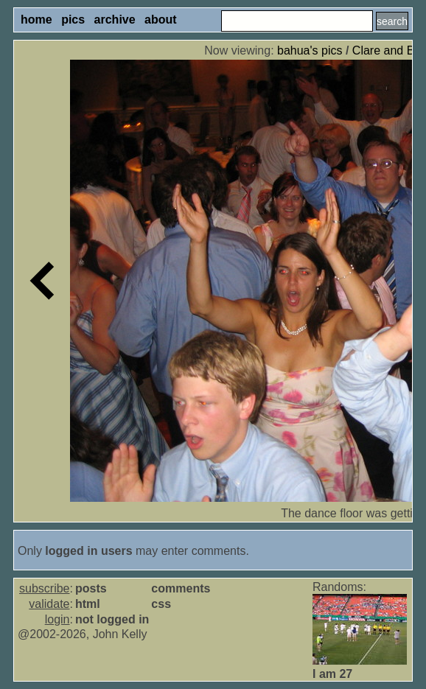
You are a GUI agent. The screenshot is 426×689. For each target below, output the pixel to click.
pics (73, 19)
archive (115, 19)
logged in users (88, 551)
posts (91, 588)
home (36, 19)
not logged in (112, 619)
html (87, 604)
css (161, 604)
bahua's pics (309, 50)
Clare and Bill (387, 50)
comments (180, 588)
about (160, 19)
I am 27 (332, 674)
